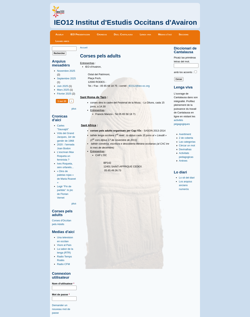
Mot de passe (61, 294)
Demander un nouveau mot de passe (61, 309)
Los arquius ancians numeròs (185, 185)
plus (73, 108)
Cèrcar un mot (187, 145)
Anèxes (183, 160)
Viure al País (64, 245)
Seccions (183, 34)
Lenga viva (145, 34)
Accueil (84, 47)
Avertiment (185, 134)
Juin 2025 (62, 86)
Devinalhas (185, 149)
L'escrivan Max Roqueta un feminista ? (65, 156)
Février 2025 (64, 93)
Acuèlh (59, 34)
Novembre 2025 (66, 70)
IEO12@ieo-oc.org (139, 85)
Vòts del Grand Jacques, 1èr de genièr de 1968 (66, 137)
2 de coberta (186, 137)
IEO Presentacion (80, 34)
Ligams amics (62, 41)
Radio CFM (63, 264)
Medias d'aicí (165, 34)
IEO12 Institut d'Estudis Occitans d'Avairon (125, 22)
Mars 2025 (63, 89)
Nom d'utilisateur (63, 283)
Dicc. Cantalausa (123, 34)
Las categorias (187, 141)
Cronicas (102, 34)
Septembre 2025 (66, 78)
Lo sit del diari (187, 177)
